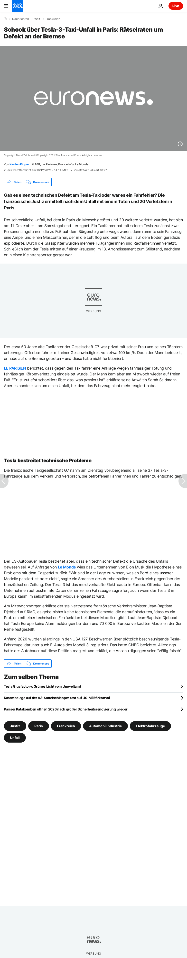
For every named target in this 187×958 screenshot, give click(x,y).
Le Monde (67, 567)
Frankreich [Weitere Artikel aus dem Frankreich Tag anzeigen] (66, 726)
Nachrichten (20, 19)
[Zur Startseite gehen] (17, 6)
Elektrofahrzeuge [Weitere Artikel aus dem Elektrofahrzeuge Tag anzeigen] (150, 726)
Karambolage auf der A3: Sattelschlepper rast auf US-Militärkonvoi (57, 698)
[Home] (5, 18)
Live (175, 6)
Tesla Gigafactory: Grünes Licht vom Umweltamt (42, 686)
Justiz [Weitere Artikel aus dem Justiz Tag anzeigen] (15, 726)
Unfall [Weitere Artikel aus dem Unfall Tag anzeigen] (15, 738)
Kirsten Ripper (19, 164)
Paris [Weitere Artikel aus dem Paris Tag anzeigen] (38, 726)
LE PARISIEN (15, 368)
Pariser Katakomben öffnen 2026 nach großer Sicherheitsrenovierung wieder (66, 709)
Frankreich (53, 19)
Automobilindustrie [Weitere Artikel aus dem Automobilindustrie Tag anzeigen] (105, 726)
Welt (37, 19)
